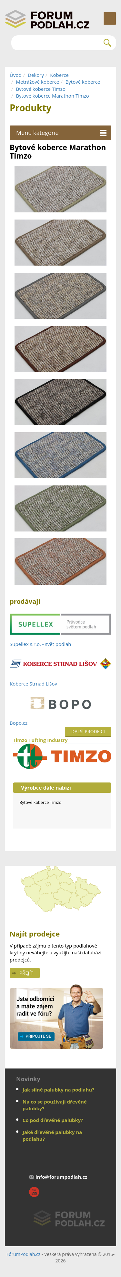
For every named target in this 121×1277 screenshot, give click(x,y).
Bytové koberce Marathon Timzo (52, 95)
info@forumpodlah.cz (61, 1177)
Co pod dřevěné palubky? (53, 1120)
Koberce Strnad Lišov (33, 683)
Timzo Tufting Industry (62, 753)
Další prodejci (88, 731)
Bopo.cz (18, 723)
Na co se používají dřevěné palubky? (55, 1105)
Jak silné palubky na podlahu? (58, 1089)
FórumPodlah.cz (23, 1254)
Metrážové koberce (37, 81)
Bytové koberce (83, 81)
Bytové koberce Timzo (41, 89)
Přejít (26, 973)
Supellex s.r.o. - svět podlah (40, 644)
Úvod (16, 75)
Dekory (36, 75)
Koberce (59, 75)
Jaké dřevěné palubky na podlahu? (52, 1135)
